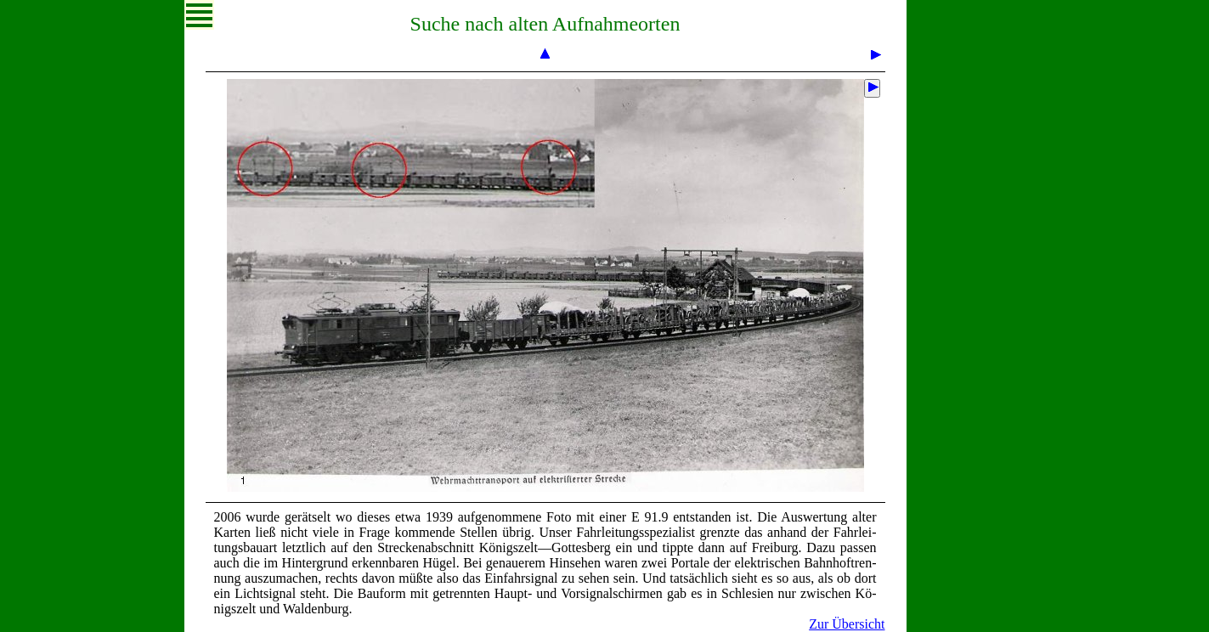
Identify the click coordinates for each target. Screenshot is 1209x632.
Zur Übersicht (846, 624)
